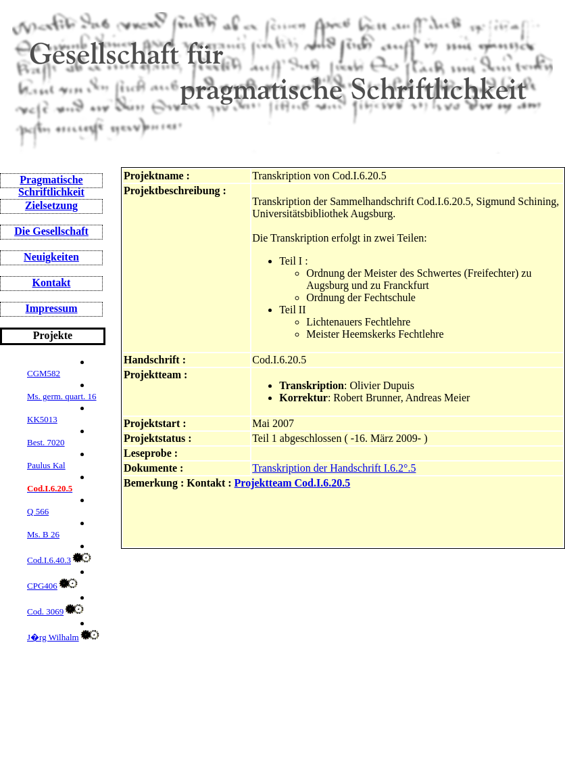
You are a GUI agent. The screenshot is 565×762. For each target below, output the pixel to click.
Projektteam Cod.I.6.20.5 (293, 483)
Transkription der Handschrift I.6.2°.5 (334, 468)
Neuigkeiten (51, 257)
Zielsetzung (51, 205)
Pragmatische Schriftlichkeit (51, 186)
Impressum (51, 308)
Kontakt (51, 282)
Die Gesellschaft (51, 231)
